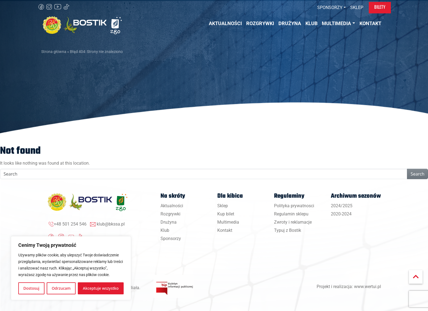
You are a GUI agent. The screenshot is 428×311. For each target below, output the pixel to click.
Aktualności (171, 205)
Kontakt (224, 230)
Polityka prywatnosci (294, 205)
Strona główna (53, 51)
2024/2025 (341, 205)
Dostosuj (31, 288)
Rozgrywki (170, 214)
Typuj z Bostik (287, 230)
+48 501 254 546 (70, 224)
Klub (164, 230)
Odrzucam (61, 288)
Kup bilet (225, 214)
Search (417, 174)
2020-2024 (341, 214)
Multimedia (228, 222)
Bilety (379, 7)
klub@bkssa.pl (111, 224)
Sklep (222, 205)
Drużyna (168, 222)
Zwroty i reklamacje (293, 222)
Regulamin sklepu (291, 214)
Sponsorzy (170, 238)
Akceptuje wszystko (101, 288)
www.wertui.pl (367, 286)
